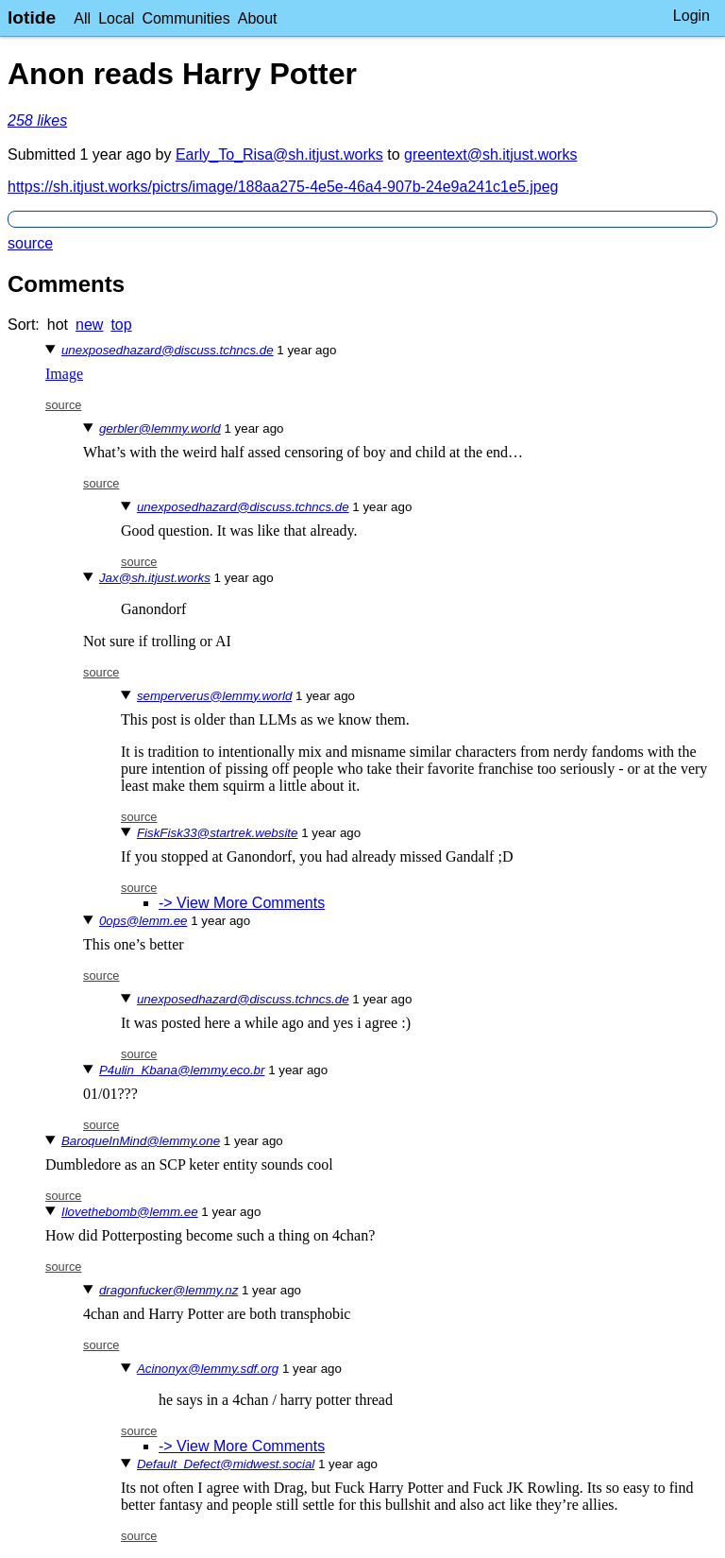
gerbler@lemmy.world (160, 428)
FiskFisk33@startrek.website (217, 833)
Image (64, 374)
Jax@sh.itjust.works (155, 578)
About (258, 18)
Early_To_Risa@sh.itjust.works (279, 154)
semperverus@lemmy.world (214, 696)
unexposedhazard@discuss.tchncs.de (167, 350)
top (120, 325)
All (82, 18)
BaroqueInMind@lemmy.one (140, 1141)
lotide (32, 17)
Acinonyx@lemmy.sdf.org (207, 1368)
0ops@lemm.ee (143, 921)
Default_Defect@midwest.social (225, 1464)
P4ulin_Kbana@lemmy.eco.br (182, 1070)
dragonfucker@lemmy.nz (168, 1290)
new (89, 325)
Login (691, 16)
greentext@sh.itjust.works (490, 154)
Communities (185, 18)
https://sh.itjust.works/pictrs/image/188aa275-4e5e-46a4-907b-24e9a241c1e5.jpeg (283, 187)
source (30, 243)
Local (116, 18)
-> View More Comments (242, 903)
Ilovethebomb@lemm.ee (129, 1212)
